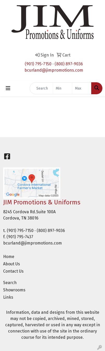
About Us (11, 263)
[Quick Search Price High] (81, 88)
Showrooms (14, 289)
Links (8, 297)
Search (10, 282)
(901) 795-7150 (38, 63)
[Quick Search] (41, 88)
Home (8, 256)
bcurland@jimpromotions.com (53, 70)
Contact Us (13, 271)
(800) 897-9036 (69, 63)
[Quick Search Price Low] (62, 88)
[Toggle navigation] (8, 88)
